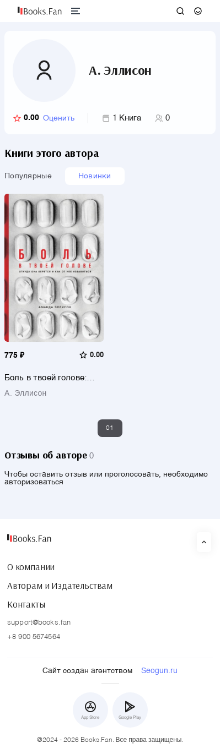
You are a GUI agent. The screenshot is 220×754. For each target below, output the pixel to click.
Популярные (28, 176)
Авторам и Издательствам (59, 585)
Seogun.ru (159, 671)
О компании (31, 566)
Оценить (58, 118)
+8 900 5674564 (33, 637)
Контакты (26, 604)
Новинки (94, 176)
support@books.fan (39, 622)
